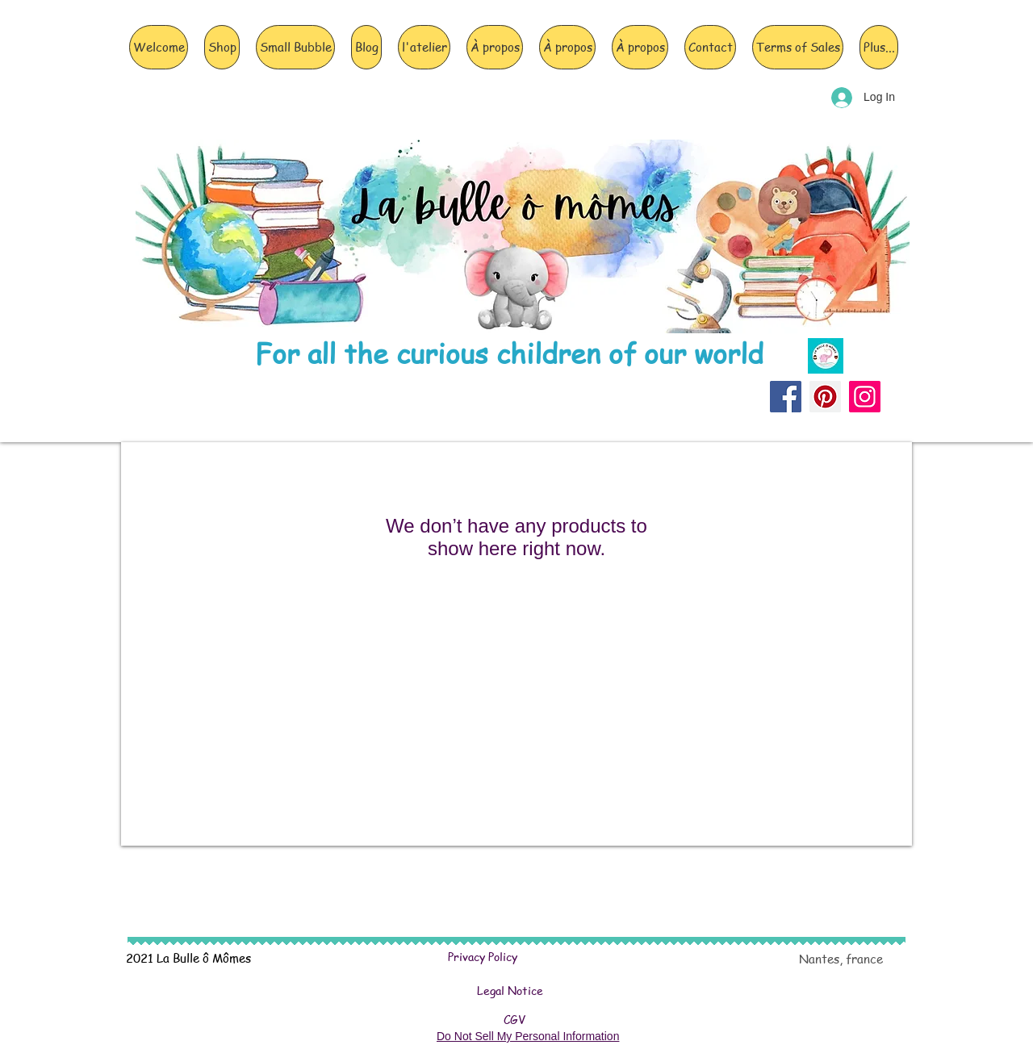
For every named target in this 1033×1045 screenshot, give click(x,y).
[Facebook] (785, 396)
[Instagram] (864, 396)
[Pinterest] (825, 396)
